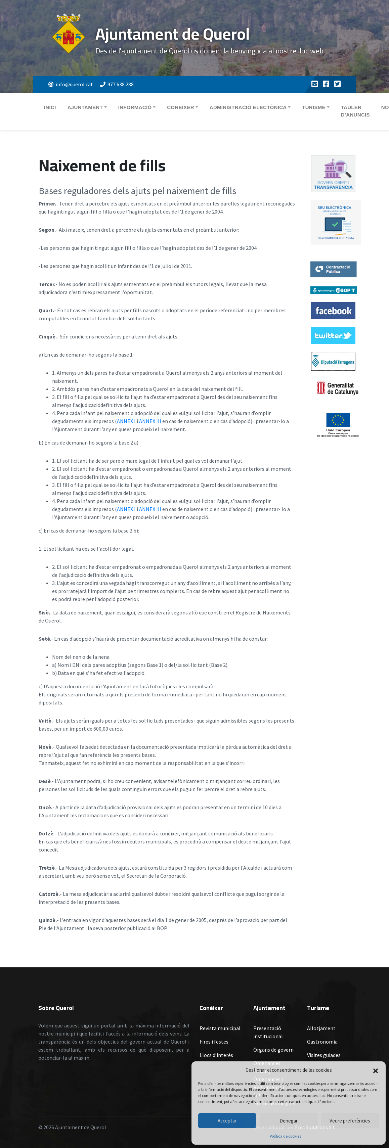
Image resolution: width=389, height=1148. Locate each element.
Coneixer (180, 107)
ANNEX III (150, 421)
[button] (375, 1070)
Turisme (314, 107)
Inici (50, 107)
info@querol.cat (70, 84)
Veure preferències (350, 1120)
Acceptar (227, 1120)
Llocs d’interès (216, 1055)
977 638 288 (117, 84)
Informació (135, 107)
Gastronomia (322, 1041)
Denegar (288, 1120)
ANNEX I (126, 421)
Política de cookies (285, 1136)
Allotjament (321, 1028)
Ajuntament (85, 107)
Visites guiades (324, 1055)
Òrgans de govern (273, 1049)
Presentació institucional (268, 1032)
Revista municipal (220, 1028)
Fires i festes (214, 1041)
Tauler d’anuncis (355, 111)
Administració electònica (248, 107)
